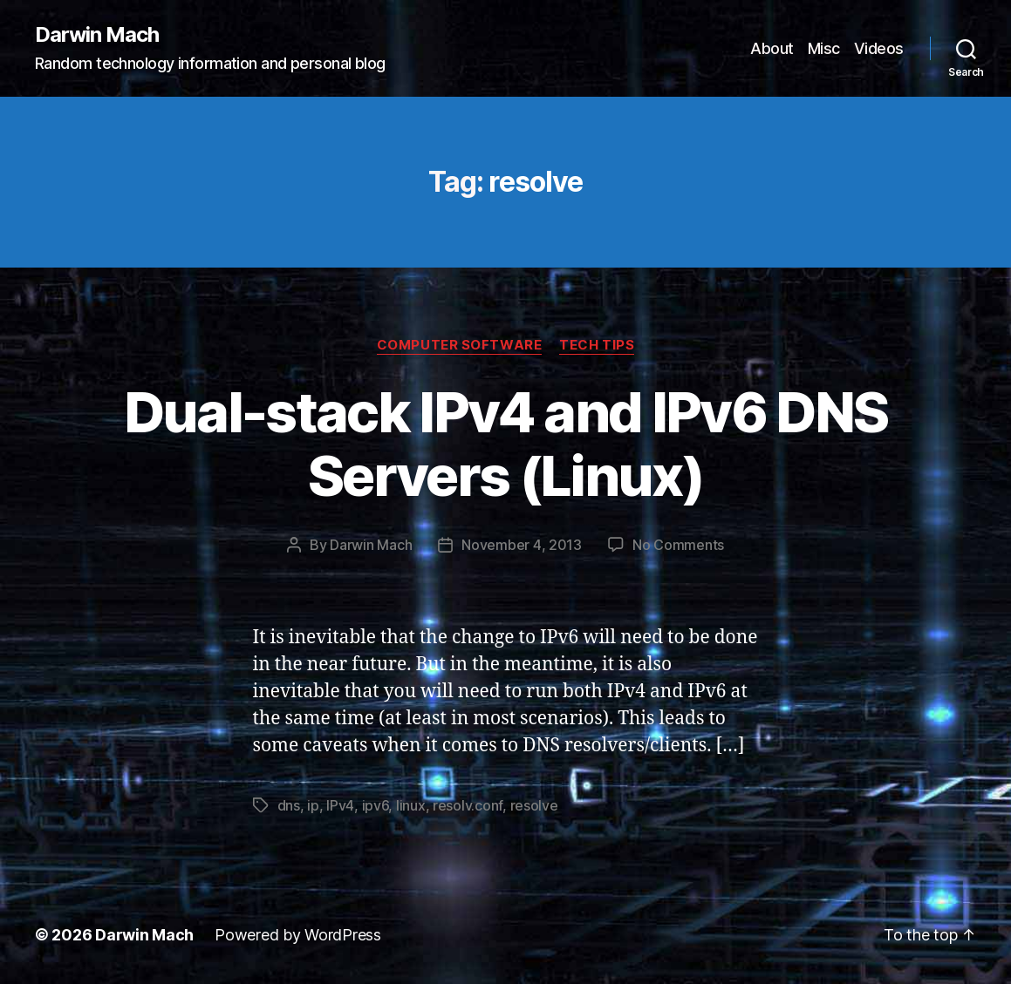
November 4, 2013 (521, 544)
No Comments (678, 544)
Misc (824, 48)
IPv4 (340, 805)
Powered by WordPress (298, 935)
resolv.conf (467, 805)
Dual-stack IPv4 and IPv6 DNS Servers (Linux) (506, 443)
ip (312, 805)
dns (288, 805)
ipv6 (375, 805)
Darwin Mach (97, 34)
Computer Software (459, 345)
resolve (534, 805)
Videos (879, 48)
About (772, 48)
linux (411, 805)
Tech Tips (596, 345)
